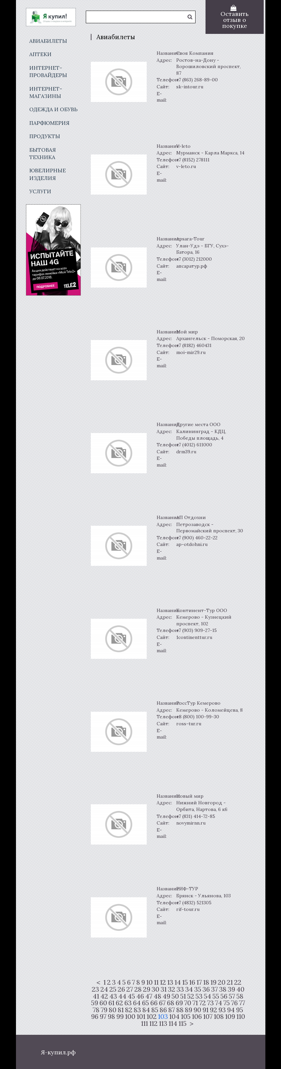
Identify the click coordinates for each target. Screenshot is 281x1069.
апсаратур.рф (191, 266)
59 (94, 1003)
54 (207, 996)
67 (162, 1003)
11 (156, 982)
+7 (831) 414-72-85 (195, 816)
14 (178, 982)
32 (171, 989)
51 (183, 996)
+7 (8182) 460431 (193, 345)
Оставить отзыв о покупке (234, 20)
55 (215, 996)
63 (128, 1003)
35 (197, 989)
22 (237, 982)
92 (213, 1010)
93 (222, 1010)
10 (149, 982)
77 (242, 1003)
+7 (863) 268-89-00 (197, 80)
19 (213, 982)
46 (140, 996)
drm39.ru (186, 452)
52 (190, 996)
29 (146, 989)
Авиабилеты (48, 41)
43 (113, 996)
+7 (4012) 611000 (194, 445)
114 (173, 1023)
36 (206, 989)
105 (186, 1016)
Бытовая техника (42, 153)
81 (121, 1010)
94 (231, 1010)
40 (240, 989)
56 (223, 996)
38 (222, 989)
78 (96, 1010)
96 (94, 1016)
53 (199, 996)
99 (120, 1016)
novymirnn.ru (191, 823)
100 (130, 1016)
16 (192, 982)
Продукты (44, 136)
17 (199, 982)
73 (210, 1003)
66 (154, 1003)
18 (206, 982)
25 (112, 989)
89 (188, 1010)
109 (230, 1016)
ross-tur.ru (188, 724)
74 (218, 1003)
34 (189, 989)
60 (103, 1003)
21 (230, 982)
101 (141, 1016)
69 (179, 1003)
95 (239, 1010)
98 (111, 1016)
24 (104, 989)
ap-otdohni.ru (192, 544)
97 (103, 1016)
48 (157, 996)
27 (129, 989)
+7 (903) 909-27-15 (196, 630)
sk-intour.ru (189, 87)
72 (202, 1003)
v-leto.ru (186, 166)
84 (146, 1010)
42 (104, 996)
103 (163, 1016)
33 (180, 989)
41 (96, 996)
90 (197, 1010)
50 (175, 996)
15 (185, 982)
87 (171, 1010)
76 (234, 1003)
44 (122, 996)
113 (163, 1023)
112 (153, 1023)
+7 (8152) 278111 (193, 160)
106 (197, 1016)
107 (207, 1016)
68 (170, 1003)
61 (111, 1003)
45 (131, 996)
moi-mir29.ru (191, 352)
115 (183, 1023)
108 (219, 1016)
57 (232, 996)
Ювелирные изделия (47, 174)
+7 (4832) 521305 (193, 903)
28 (138, 989)
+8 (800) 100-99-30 (197, 717)
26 (121, 989)
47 (148, 996)
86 (163, 1010)
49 (166, 996)
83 (137, 1010)
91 (206, 1010)
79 (104, 1010)
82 (128, 1010)
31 (164, 989)
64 (137, 1003)
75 (226, 1003)
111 (144, 1023)
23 (95, 989)
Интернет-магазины (45, 92)
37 (214, 989)
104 (174, 1016)
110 (240, 1016)
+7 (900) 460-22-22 (196, 538)
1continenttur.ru (194, 637)
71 (195, 1003)
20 (221, 982)
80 (112, 1010)
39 (231, 989)
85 (154, 1010)
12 (163, 982)
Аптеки (40, 54)
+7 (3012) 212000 (194, 259)
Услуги (40, 191)
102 (152, 1016)
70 (187, 1003)
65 (145, 1003)
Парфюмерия (49, 123)
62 (119, 1003)
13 (170, 982)
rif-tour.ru (188, 909)
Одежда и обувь (53, 109)
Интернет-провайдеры (48, 71)
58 (239, 996)
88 (180, 1010)
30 (155, 989)
